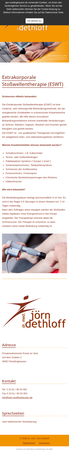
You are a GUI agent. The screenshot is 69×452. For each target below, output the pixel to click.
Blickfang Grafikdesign (36, 449)
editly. (51, 449)
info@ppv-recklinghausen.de (17, 397)
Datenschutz (29, 443)
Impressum (44, 443)
